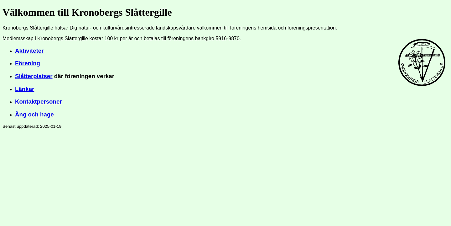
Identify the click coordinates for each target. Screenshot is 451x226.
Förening (27, 63)
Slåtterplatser (34, 76)
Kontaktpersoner (38, 101)
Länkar (24, 89)
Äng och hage (34, 114)
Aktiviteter (29, 50)
